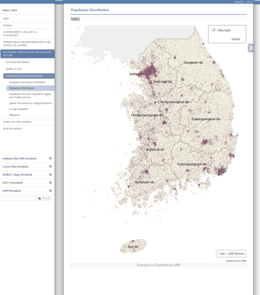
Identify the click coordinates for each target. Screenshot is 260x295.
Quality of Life (14, 68)
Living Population (18, 109)
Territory (7, 25)
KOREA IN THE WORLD (17, 121)
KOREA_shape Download (17, 174)
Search (44, 198)
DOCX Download (12, 182)
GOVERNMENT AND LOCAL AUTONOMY (20, 34)
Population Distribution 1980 (158, 265)
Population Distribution (21, 88)
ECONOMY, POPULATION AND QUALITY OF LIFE (27, 54)
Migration (14, 114)
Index (6, 18)
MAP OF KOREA (12, 128)
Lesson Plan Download (15, 166)
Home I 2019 (10, 10)
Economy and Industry (18, 61)
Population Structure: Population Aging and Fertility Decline (30, 95)
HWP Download (12, 190)
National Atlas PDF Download (19, 158)
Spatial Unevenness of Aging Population (30, 103)
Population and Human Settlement (24, 75)
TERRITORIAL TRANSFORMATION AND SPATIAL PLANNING (27, 44)
